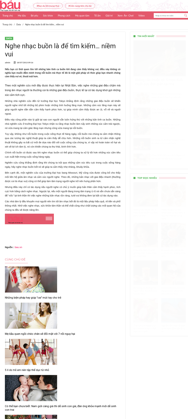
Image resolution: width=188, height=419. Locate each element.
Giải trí (109, 15)
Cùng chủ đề (15, 259)
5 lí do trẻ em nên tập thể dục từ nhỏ (102, 299)
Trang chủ (7, 15)
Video (141, 15)
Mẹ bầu (22, 15)
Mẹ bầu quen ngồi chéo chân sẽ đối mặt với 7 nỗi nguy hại (62, 299)
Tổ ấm (97, 15)
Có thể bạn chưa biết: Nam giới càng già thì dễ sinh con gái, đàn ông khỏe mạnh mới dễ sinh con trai (22, 346)
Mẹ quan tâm (82, 15)
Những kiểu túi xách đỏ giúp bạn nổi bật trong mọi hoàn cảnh (61, 344)
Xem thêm (62, 363)
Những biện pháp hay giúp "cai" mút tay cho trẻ (20, 299)
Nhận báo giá (125, 407)
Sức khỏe (48, 15)
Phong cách (64, 15)
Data (9, 38)
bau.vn (18, 247)
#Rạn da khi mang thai (48, 5)
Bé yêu (34, 15)
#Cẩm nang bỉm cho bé (80, 5)
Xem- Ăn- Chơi (125, 15)
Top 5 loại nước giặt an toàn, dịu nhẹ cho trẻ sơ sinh (101, 342)
